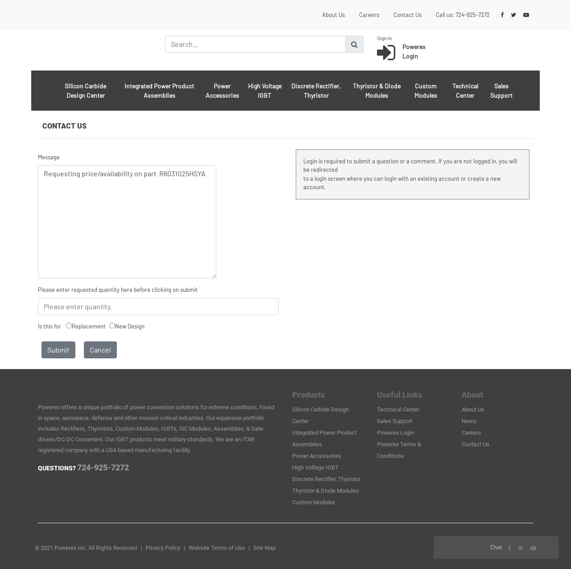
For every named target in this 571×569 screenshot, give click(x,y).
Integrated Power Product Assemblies (159, 90)
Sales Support (501, 90)
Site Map (264, 547)
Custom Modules (425, 90)
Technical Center (465, 90)
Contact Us (407, 14)
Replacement (89, 326)
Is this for (49, 326)
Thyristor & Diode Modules (377, 90)
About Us (333, 14)
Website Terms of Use (217, 547)
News (469, 421)
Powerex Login (395, 432)
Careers (369, 14)
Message (49, 157)
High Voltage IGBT (264, 90)
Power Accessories (222, 90)
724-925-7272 (472, 14)
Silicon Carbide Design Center (85, 90)
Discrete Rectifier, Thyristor (316, 90)
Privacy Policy (162, 547)
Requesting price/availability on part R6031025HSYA (127, 221)
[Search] (255, 44)
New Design (130, 326)
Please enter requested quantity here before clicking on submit (118, 289)
